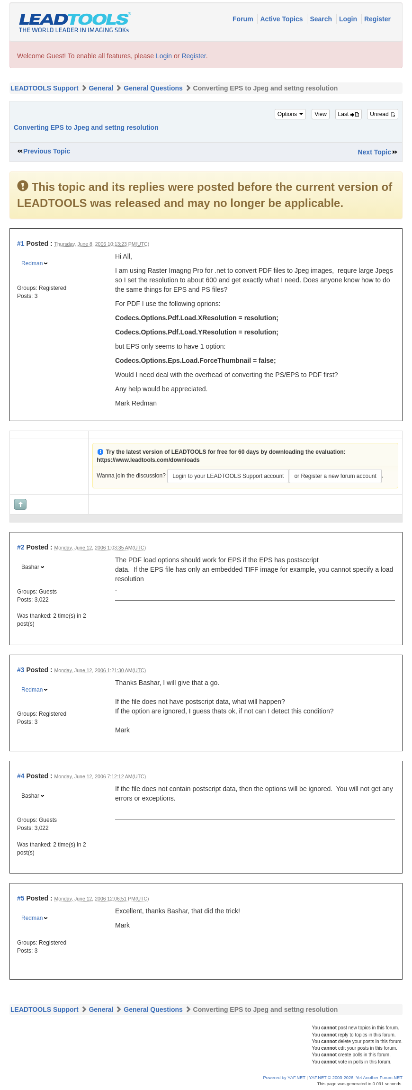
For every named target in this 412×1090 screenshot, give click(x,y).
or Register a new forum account (335, 476)
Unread (382, 114)
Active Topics (282, 19)
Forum (244, 19)
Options (291, 114)
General (101, 88)
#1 (21, 243)
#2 (21, 547)
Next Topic (374, 152)
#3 (21, 670)
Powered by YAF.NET (284, 1077)
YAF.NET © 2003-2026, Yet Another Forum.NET (356, 1077)
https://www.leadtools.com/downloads (148, 460)
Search (322, 19)
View (320, 114)
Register (377, 19)
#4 (21, 776)
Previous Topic (46, 151)
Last (348, 114)
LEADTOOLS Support (44, 88)
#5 (21, 898)
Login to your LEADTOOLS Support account (228, 476)
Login (349, 19)
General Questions (153, 88)
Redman (32, 263)
